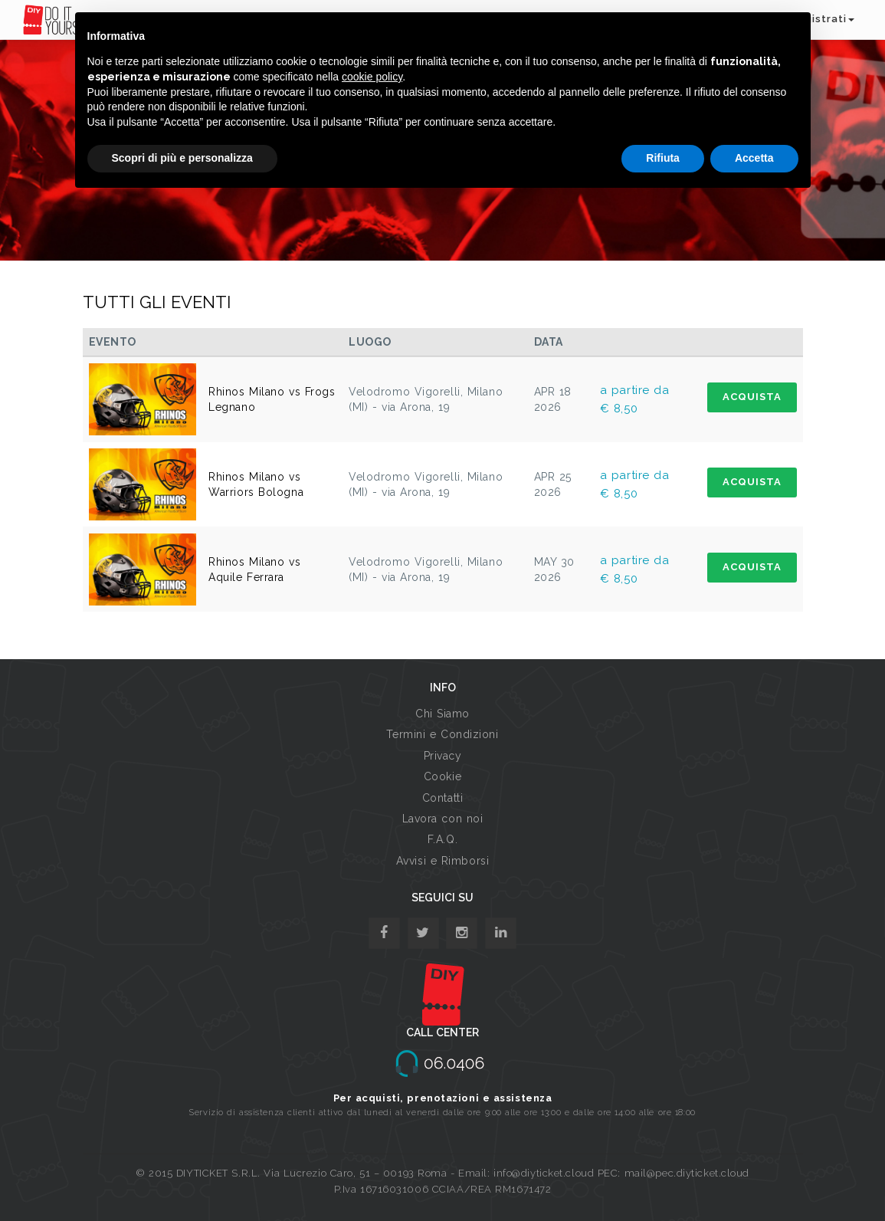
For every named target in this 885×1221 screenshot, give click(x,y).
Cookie (442, 776)
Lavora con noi (442, 818)
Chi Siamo (442, 713)
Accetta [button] (754, 158)
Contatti (442, 798)
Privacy (443, 756)
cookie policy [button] (372, 77)
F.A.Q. (442, 839)
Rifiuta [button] (663, 158)
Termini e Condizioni (442, 734)
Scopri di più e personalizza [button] (182, 158)
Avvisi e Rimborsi (443, 861)
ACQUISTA (752, 396)
